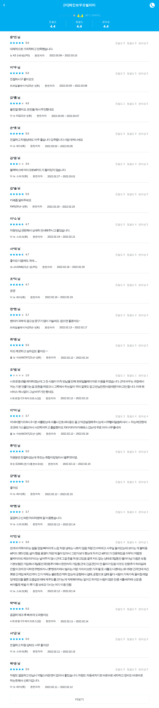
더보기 (79, 699)
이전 (4, 5)
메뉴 (152, 5)
